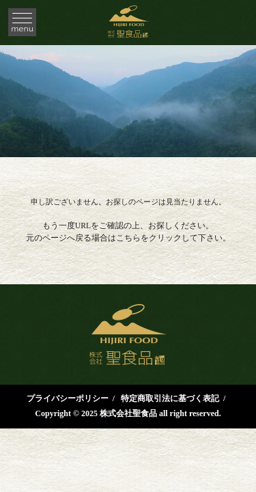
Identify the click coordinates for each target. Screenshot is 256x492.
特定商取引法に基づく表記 (170, 398)
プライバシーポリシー (68, 398)
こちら (128, 238)
